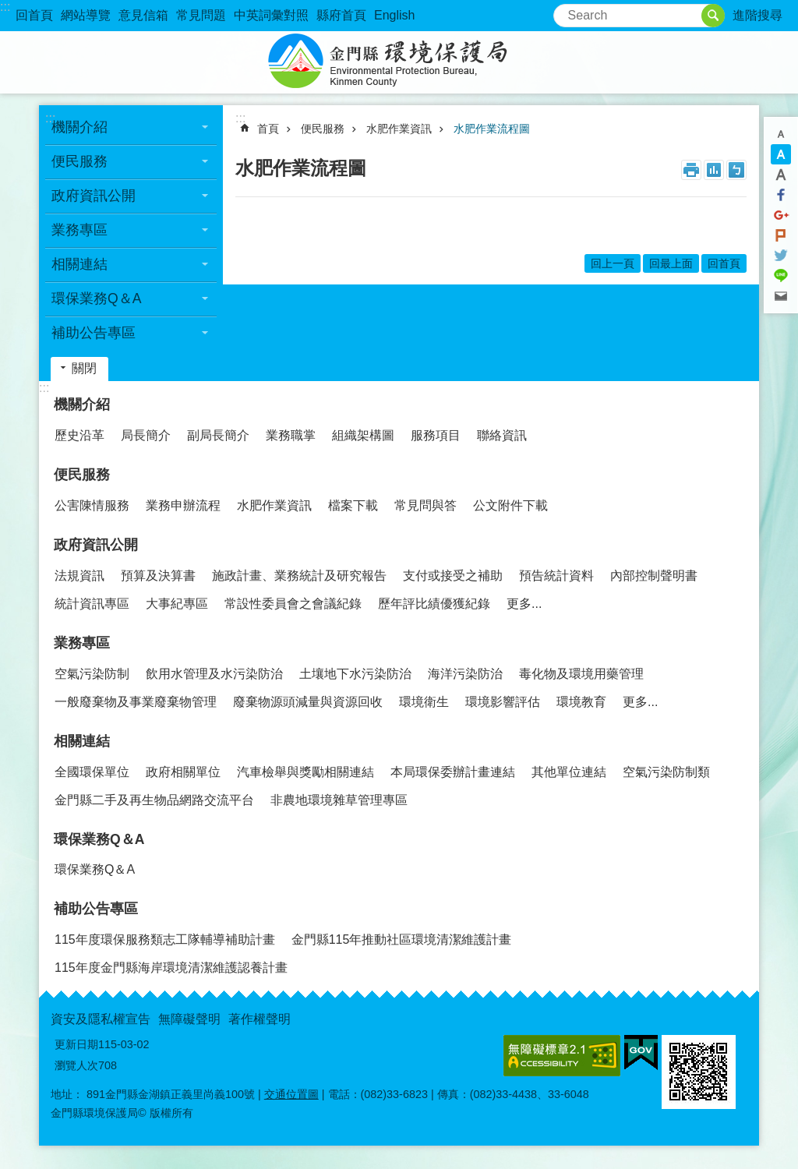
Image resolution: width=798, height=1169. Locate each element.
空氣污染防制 (92, 673)
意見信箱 (143, 15)
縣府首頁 (341, 15)
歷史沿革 (79, 435)
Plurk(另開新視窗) (781, 235)
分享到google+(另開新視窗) (781, 215)
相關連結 (79, 264)
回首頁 (34, 15)
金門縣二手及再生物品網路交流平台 (154, 800)
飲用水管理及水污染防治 (214, 673)
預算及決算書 (158, 575)
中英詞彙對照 (271, 15)
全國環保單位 (92, 772)
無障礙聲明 (189, 1019)
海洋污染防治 (465, 673)
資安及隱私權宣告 (100, 1019)
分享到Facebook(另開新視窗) (781, 195)
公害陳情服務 (92, 505)
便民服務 (79, 161)
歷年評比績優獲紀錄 (434, 603)
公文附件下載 (510, 505)
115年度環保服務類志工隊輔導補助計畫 (165, 939)
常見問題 (201, 15)
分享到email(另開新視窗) (781, 296)
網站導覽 (86, 15)
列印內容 (691, 170)
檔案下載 (353, 505)
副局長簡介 (218, 435)
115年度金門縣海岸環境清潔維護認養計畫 (171, 967)
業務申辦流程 (183, 505)
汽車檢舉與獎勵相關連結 (305, 772)
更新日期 (76, 1044)
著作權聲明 (259, 1019)
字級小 (781, 134)
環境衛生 (424, 701)
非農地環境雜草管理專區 (339, 800)
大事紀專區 (177, 603)
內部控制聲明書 (653, 575)
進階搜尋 (757, 15)
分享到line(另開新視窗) (781, 276)
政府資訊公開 (93, 195)
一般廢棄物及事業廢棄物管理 (136, 701)
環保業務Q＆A (96, 298)
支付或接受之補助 (453, 575)
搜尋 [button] (713, 15)
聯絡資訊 (502, 435)
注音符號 (736, 170)
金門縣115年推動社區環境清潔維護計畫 (401, 939)
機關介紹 (79, 127)
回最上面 (671, 263)
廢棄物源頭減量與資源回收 (308, 701)
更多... (524, 603)
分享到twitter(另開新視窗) (781, 255)
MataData (714, 170)
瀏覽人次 (76, 1065)
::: (5, 6)
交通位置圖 (291, 1094)
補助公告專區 (93, 333)
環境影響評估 (502, 701)
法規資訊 (79, 575)
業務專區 (79, 230)
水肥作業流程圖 (492, 128)
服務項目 (436, 435)
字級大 (781, 174)
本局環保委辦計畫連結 (452, 772)
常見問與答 (425, 505)
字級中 (781, 154)
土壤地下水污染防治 (355, 673)
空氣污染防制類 (666, 772)
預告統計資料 (556, 575)
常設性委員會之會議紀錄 (293, 603)
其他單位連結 (568, 772)
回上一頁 (612, 263)
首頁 (268, 128)
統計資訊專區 (92, 603)
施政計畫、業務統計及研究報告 (299, 575)
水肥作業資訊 (399, 128)
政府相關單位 (183, 772)
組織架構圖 (363, 435)
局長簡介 (146, 435)
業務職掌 (291, 435)
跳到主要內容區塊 (8, 8)
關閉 (84, 368)
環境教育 (581, 701)
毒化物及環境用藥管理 (581, 673)
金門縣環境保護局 (399, 62)
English (394, 15)
